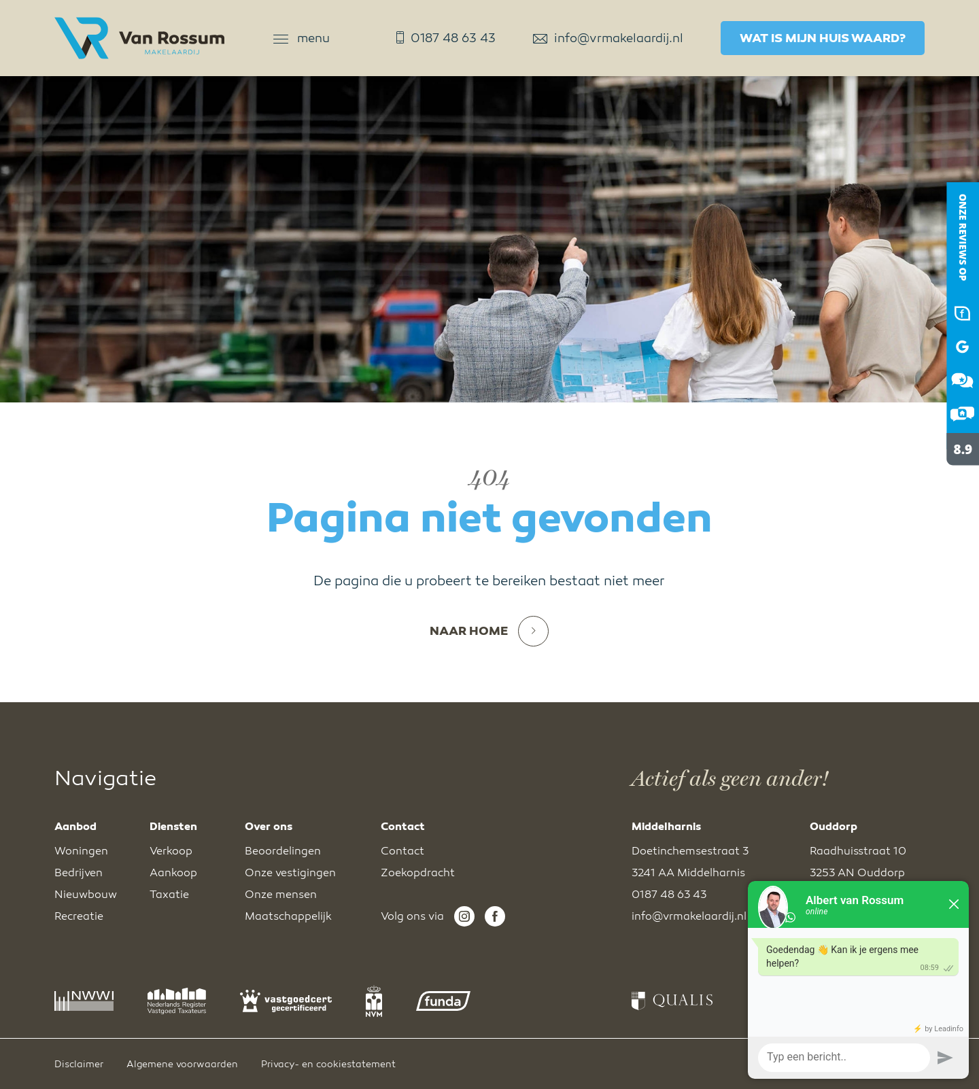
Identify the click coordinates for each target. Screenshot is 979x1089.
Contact (402, 851)
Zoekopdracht (418, 873)
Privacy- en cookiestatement (328, 1064)
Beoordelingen (283, 851)
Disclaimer (78, 1064)
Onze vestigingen (290, 873)
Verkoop (171, 851)
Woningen (81, 851)
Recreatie (78, 916)
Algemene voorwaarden (182, 1064)
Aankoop (173, 873)
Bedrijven (78, 873)
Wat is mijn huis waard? (823, 38)
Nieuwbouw (85, 894)
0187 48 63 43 (446, 38)
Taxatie (169, 894)
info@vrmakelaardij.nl (608, 38)
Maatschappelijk (288, 916)
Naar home (489, 631)
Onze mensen (281, 894)
